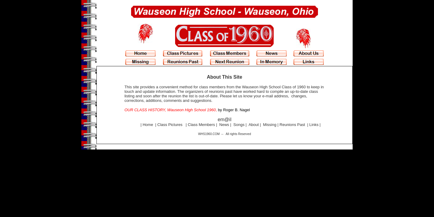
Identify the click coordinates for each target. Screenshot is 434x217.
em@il (224, 119)
